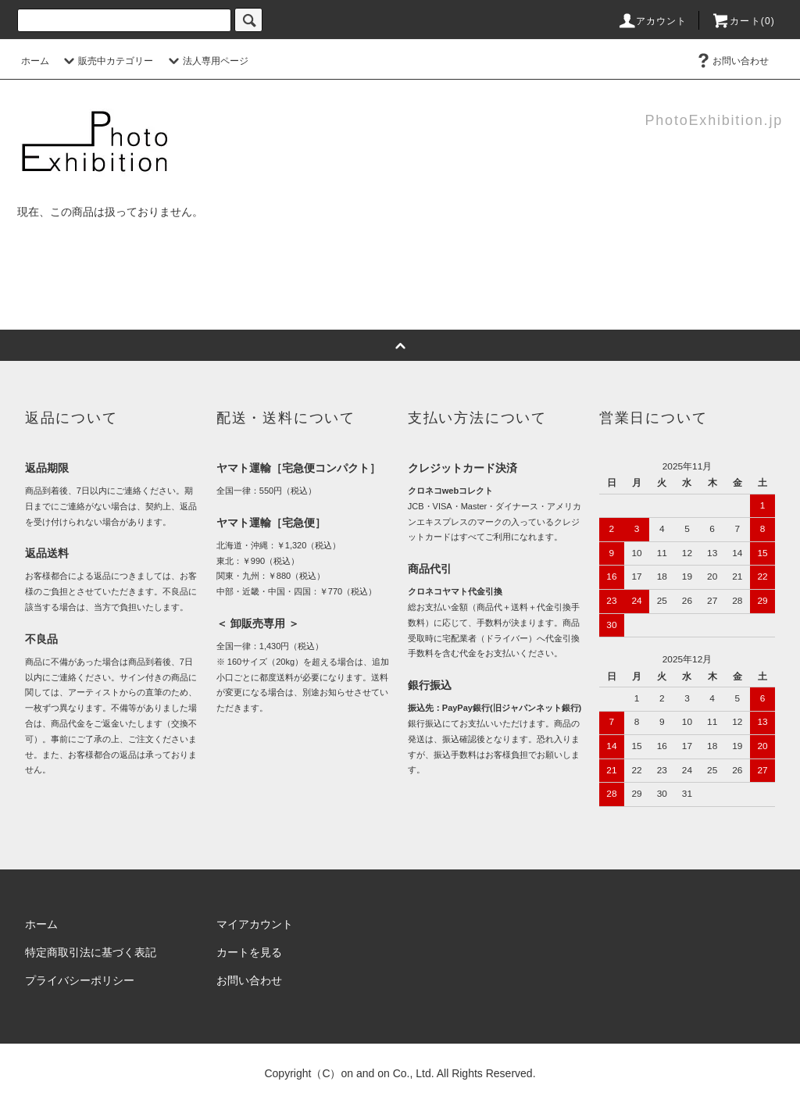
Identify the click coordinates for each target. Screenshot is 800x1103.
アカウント (652, 21)
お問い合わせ (731, 60)
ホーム (35, 60)
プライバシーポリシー (79, 980)
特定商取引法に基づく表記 (90, 952)
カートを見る (249, 952)
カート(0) (743, 21)
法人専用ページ (206, 60)
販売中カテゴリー (106, 60)
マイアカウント (254, 924)
